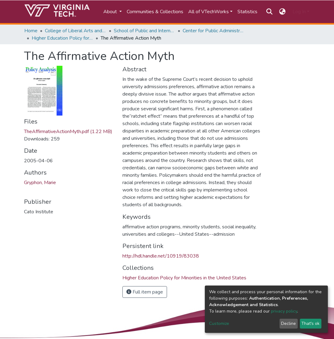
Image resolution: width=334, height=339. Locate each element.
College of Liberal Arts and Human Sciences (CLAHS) (75, 30)
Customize (219, 323)
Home (31, 30)
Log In (299, 11)
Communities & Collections (155, 11)
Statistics (247, 11)
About (110, 11)
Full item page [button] (144, 292)
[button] (282, 11)
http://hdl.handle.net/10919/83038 (160, 256)
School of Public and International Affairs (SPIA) (144, 30)
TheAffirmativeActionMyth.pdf (68, 131)
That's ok (310, 323)
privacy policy (284, 311)
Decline (288, 323)
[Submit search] (269, 11)
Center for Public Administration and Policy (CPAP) (213, 30)
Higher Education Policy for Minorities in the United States (62, 38)
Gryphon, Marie (40, 182)
